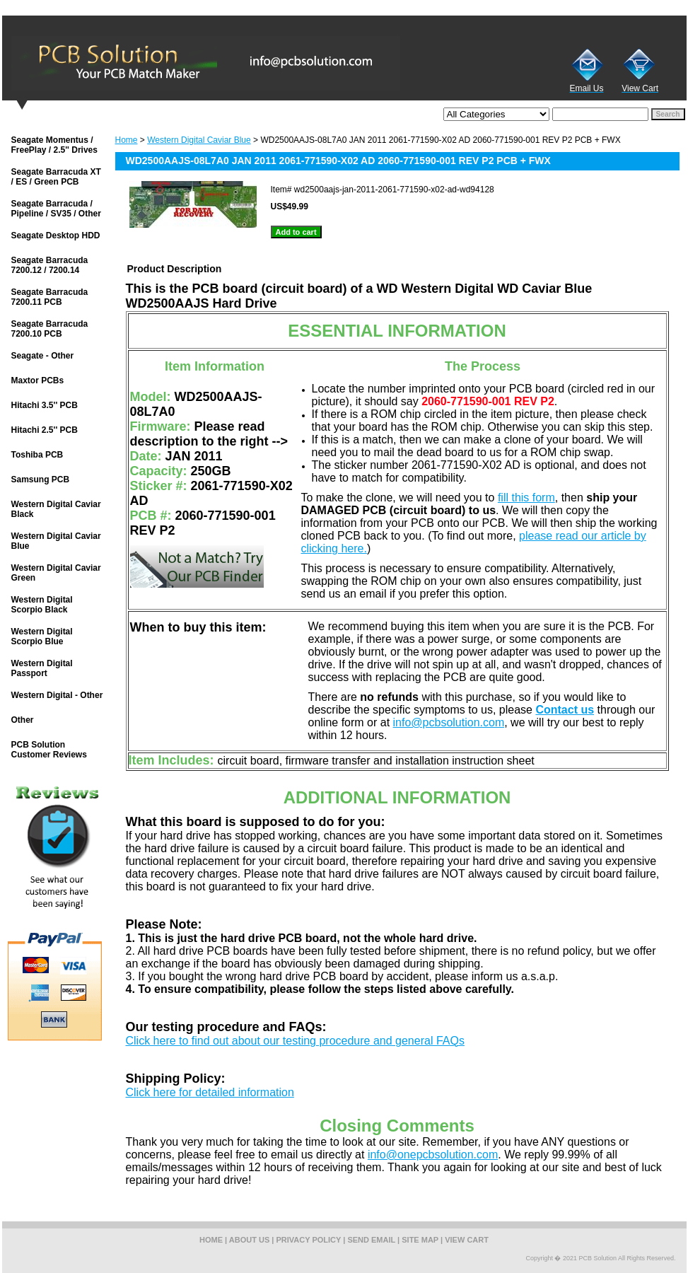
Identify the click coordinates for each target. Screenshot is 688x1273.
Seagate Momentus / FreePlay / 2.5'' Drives (54, 145)
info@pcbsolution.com (449, 722)
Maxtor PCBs (37, 380)
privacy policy (309, 1240)
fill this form (526, 498)
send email (371, 1240)
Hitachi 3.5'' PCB (44, 405)
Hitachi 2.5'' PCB (44, 430)
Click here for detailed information (210, 1092)
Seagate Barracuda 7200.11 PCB (49, 297)
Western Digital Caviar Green (56, 573)
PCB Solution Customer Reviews (49, 750)
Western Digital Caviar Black (56, 509)
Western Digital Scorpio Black (42, 605)
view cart (467, 1240)
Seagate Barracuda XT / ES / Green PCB (56, 177)
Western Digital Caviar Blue (199, 140)
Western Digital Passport (42, 668)
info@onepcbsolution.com (433, 1155)
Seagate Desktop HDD (55, 235)
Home (126, 140)
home (211, 1240)
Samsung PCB (40, 479)
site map (420, 1240)
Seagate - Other (42, 356)
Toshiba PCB (37, 455)
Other (22, 720)
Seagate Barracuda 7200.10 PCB (49, 329)
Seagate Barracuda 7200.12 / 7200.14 (49, 265)
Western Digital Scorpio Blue (42, 636)
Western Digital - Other (57, 695)
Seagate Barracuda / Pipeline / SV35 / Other (56, 209)
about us (249, 1240)
